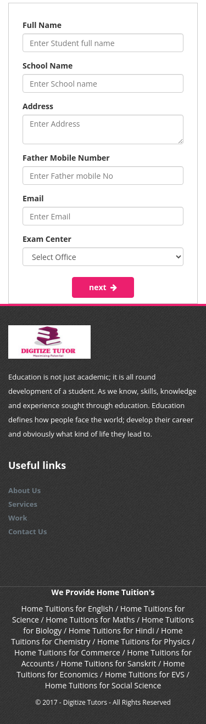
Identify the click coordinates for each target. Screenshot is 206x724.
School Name (48, 65)
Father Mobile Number (66, 157)
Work (17, 518)
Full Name (42, 25)
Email (33, 198)
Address (38, 106)
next (103, 287)
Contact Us (27, 531)
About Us (24, 490)
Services (22, 504)
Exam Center (47, 239)
